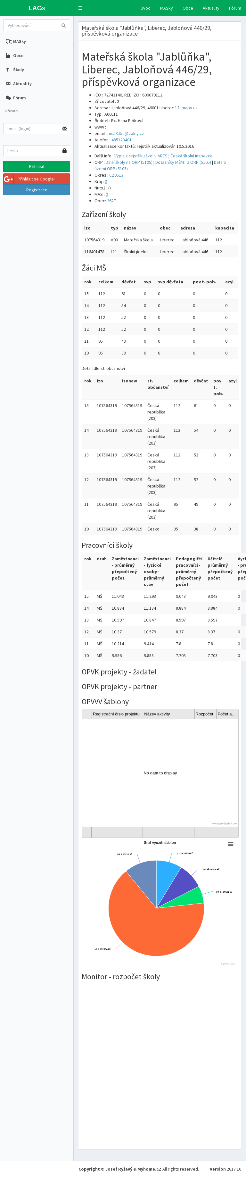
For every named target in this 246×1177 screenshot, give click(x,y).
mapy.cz (190, 108)
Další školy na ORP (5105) (129, 162)
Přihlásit (37, 166)
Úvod (146, 8)
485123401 (121, 140)
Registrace (36, 190)
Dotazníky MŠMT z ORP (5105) (183, 162)
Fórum (235, 8)
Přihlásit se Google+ (30, 179)
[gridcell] (160, 773)
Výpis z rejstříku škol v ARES (141, 156)
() (106, 181)
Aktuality (211, 8)
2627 (111, 201)
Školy (15, 69)
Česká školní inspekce (191, 156)
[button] (80, 8)
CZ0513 (116, 175)
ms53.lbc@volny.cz (126, 133)
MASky (166, 8)
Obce (188, 8)
